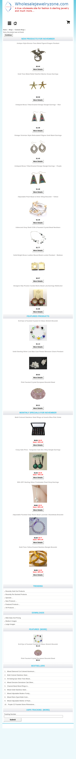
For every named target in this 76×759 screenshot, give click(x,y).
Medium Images (10, 621)
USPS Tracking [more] (38, 710)
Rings (11, 29)
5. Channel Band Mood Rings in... (16, 686)
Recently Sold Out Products (14, 591)
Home (5, 29)
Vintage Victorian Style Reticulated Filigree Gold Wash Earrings (38, 135)
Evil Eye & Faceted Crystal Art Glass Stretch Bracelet (38, 321)
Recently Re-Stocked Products (15, 594)
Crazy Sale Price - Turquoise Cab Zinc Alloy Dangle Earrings (38, 450)
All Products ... (10, 608)
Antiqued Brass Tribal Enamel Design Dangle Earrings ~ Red (38, 105)
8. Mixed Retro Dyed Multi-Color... (16, 697)
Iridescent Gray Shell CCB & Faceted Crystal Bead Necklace (38, 227)
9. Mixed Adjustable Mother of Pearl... (18, 701)
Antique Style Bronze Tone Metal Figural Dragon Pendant (38, 43)
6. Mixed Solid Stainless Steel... (15, 690)
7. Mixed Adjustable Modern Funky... (17, 693)
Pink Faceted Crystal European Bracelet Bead (38, 382)
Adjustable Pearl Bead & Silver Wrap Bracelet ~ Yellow (38, 197)
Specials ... (8, 598)
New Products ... (10, 601)
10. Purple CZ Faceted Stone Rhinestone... (19, 704)
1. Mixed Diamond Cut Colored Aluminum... (19, 671)
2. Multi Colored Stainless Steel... (16, 675)
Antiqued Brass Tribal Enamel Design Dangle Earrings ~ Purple (38, 166)
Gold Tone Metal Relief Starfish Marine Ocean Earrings (38, 74)
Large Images (9, 624)
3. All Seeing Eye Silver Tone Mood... (17, 679)
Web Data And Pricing (12, 618)
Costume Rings (20, 29)
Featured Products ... (12, 604)
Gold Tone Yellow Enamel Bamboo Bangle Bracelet (38, 547)
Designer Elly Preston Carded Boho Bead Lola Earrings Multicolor (38, 286)
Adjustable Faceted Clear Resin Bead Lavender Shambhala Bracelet (38, 515)
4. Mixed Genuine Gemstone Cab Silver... (19, 682)
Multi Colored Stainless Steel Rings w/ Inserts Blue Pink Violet (38, 417)
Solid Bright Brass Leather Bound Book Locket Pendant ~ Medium (38, 255)
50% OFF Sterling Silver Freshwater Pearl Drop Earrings (38, 482)
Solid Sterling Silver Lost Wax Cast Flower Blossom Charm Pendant (38, 351)
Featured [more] (38, 629)
